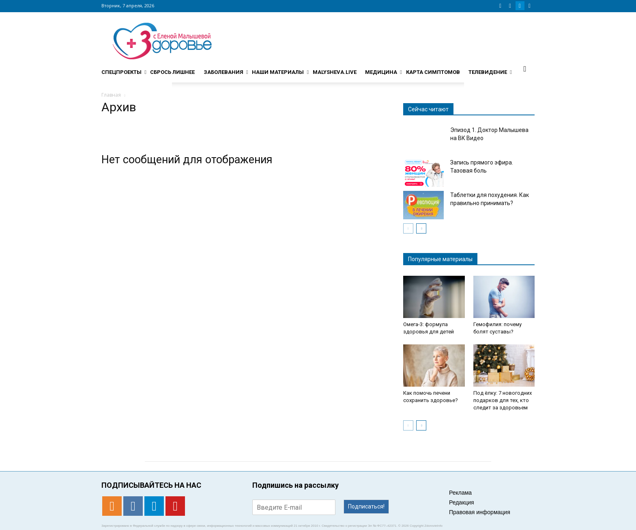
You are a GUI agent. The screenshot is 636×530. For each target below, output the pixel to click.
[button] (525, 68)
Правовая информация (479, 512)
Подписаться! (366, 506)
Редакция (461, 502)
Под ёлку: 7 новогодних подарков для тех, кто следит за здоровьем (502, 400)
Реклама (460, 492)
